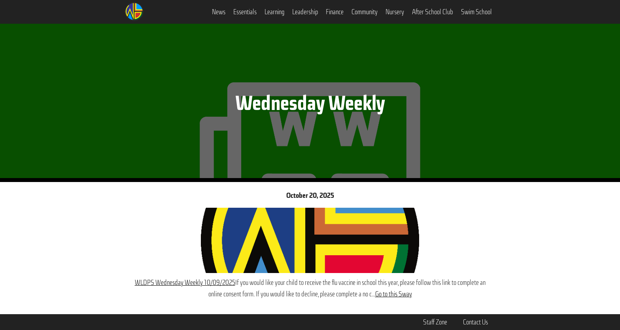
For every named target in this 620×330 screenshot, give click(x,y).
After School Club (432, 12)
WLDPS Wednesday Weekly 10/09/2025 (185, 282)
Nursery (395, 12)
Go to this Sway (393, 294)
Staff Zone (435, 322)
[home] (134, 10)
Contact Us (475, 322)
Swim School (476, 12)
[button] (218, 12)
